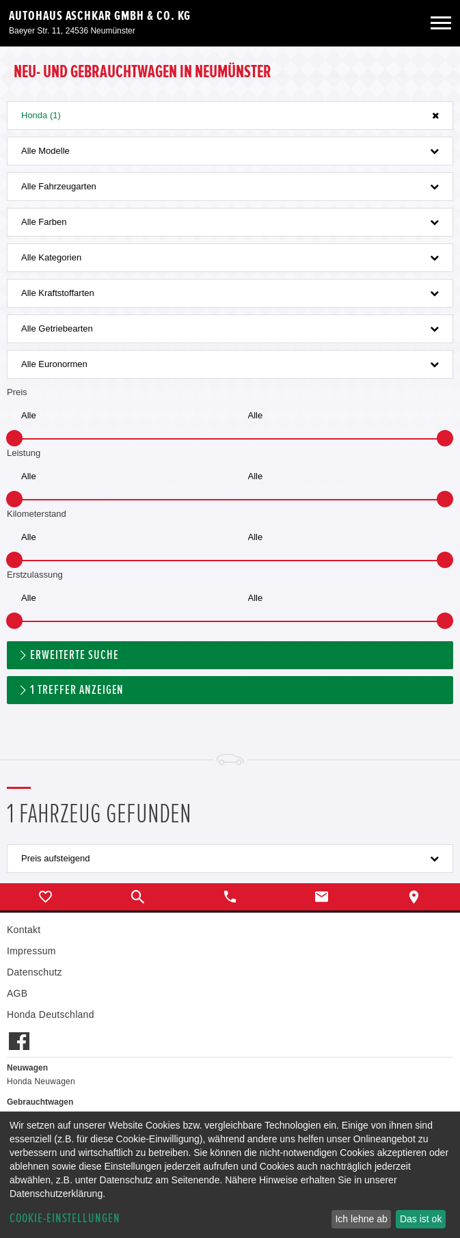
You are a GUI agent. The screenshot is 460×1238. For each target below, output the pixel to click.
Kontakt (23, 929)
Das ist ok (421, 1218)
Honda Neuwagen (41, 1081)
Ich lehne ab (361, 1218)
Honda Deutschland (50, 1014)
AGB (17, 993)
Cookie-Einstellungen (65, 1218)
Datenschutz (34, 972)
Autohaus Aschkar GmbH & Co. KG (100, 16)
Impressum (31, 950)
